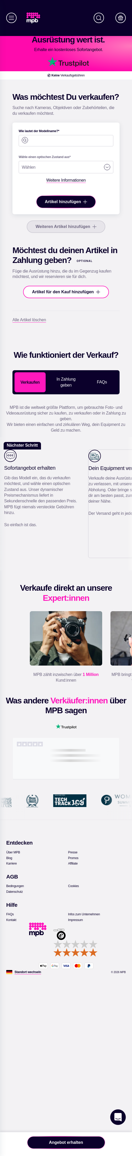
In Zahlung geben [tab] (66, 382)
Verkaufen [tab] (30, 382)
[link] (35, 18)
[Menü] (11, 18)
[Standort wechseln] (28, 972)
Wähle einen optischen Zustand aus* (45, 157)
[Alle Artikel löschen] (29, 320)
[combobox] (66, 137)
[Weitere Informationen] (66, 180)
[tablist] (66, 382)
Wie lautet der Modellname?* (39, 131)
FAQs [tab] (102, 382)
